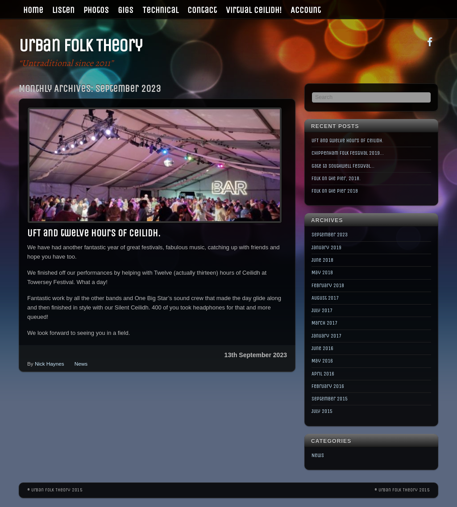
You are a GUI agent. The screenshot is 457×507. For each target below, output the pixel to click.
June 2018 (322, 260)
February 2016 (328, 386)
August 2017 (325, 298)
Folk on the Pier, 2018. (336, 178)
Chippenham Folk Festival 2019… (348, 153)
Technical (160, 10)
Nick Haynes (49, 364)
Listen (63, 10)
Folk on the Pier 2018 (335, 191)
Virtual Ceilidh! (254, 10)
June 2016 (322, 348)
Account (306, 10)
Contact (202, 10)
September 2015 (330, 399)
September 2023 (330, 234)
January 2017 (326, 336)
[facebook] (430, 41)
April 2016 (323, 374)
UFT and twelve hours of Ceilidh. (93, 233)
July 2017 (322, 310)
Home (33, 10)
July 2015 (322, 411)
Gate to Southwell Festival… (343, 166)
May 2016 (322, 361)
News (81, 364)
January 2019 (326, 247)
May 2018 (322, 272)
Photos (96, 10)
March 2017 (324, 323)
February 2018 (328, 285)
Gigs (125, 10)
